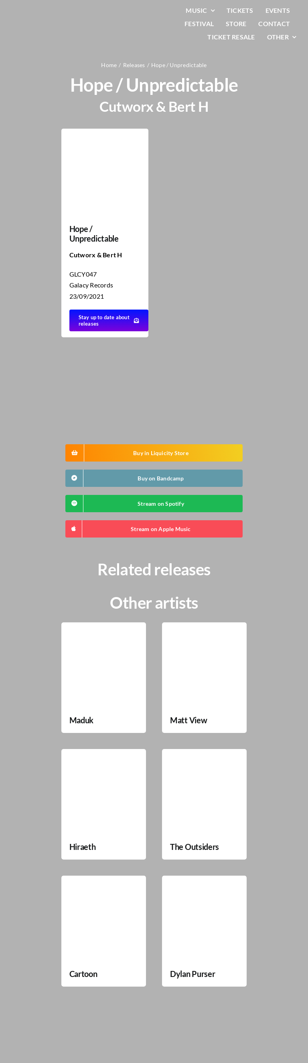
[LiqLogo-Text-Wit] (38, 11)
